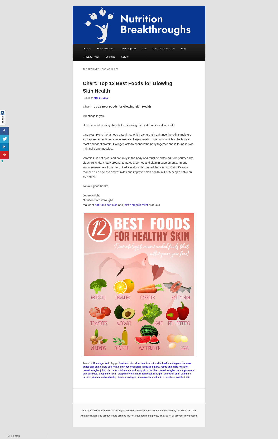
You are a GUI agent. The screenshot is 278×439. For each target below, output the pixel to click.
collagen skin (177, 363)
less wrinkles (120, 370)
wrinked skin (183, 377)
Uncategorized (101, 363)
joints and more (150, 366)
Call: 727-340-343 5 (164, 48)
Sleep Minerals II (106, 48)
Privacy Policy (91, 56)
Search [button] (125, 56)
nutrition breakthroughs (162, 370)
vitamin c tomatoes (164, 377)
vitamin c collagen (126, 377)
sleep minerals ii (107, 373)
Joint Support (128, 48)
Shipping (110, 56)
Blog (183, 48)
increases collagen (130, 366)
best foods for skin (129, 363)
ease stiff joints (110, 366)
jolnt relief (105, 370)
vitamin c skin (145, 377)
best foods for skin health (155, 363)
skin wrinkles (90, 373)
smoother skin (172, 373)
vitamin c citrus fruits (103, 377)
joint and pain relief (136, 204)
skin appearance (185, 370)
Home (87, 48)
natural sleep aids (106, 204)
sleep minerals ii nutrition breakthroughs (140, 373)
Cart (144, 48)
